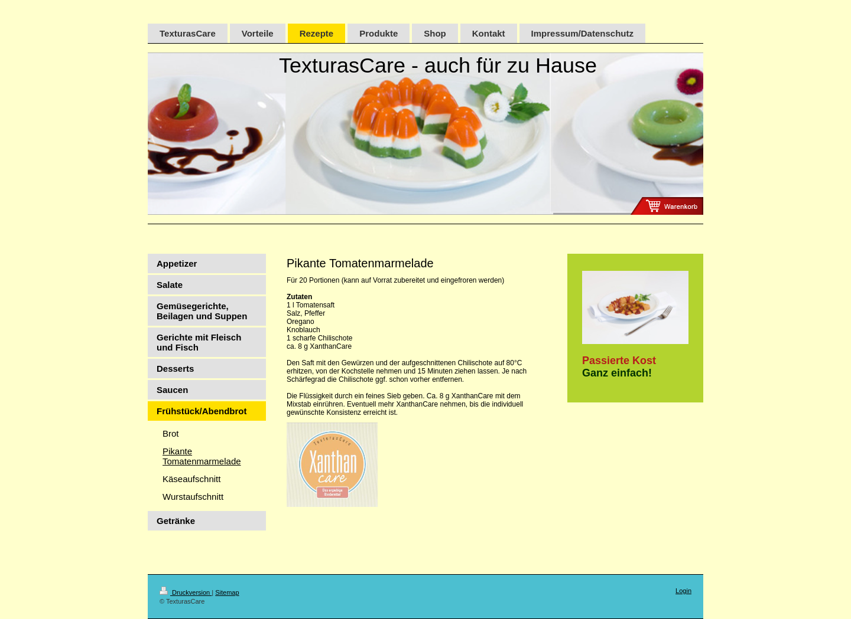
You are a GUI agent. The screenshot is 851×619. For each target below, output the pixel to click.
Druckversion (186, 592)
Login (683, 590)
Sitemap (227, 592)
